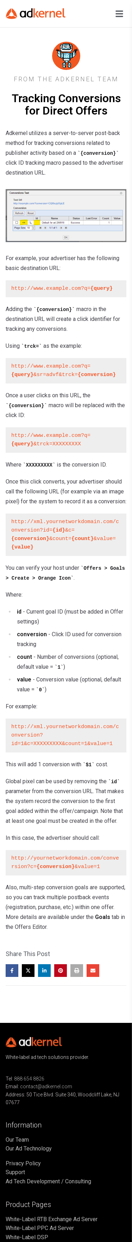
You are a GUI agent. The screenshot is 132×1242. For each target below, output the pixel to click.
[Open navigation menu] (119, 14)
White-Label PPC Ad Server (40, 1228)
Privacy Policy (23, 1163)
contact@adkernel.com (46, 1086)
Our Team (17, 1139)
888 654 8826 (29, 1079)
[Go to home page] (41, 14)
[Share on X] (28, 970)
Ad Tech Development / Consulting (48, 1181)
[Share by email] (93, 970)
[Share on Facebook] (12, 970)
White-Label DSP (27, 1237)
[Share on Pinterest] (60, 970)
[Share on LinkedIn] (44, 970)
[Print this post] (76, 970)
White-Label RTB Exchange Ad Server (52, 1219)
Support (15, 1172)
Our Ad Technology (29, 1148)
